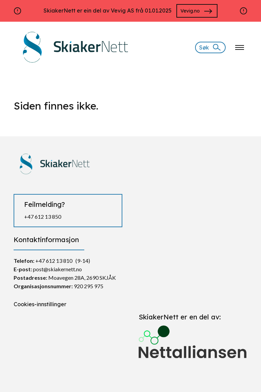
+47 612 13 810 (53, 260)
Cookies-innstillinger (40, 304)
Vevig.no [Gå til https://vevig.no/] (190, 11)
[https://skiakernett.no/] (73, 47)
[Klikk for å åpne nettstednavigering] (239, 47)
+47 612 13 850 (42, 216)
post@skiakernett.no (57, 269)
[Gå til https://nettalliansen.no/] (193, 339)
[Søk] (210, 47)
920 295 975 (88, 286)
